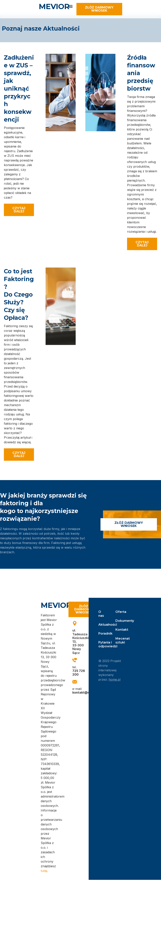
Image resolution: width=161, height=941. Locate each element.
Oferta (118, 612)
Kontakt (118, 629)
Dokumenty (118, 621)
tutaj (44, 871)
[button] (70, 6)
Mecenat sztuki (118, 640)
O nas (101, 614)
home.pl (114, 679)
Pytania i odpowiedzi (103, 644)
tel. (78, 670)
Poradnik (103, 633)
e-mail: (87, 690)
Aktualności (103, 624)
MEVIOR (54, 6)
